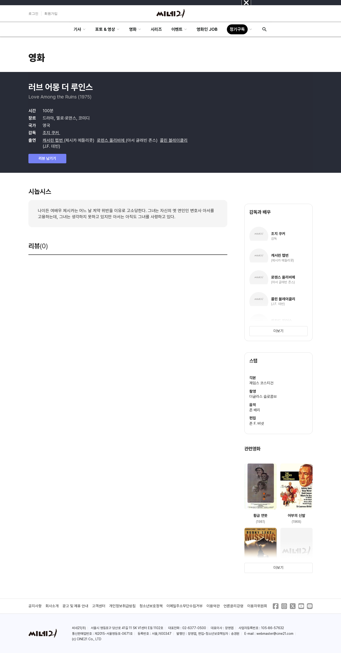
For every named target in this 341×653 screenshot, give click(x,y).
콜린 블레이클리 (174, 140)
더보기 (278, 331)
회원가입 (51, 13)
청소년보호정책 (151, 606)
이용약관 (213, 606)
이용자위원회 (257, 606)
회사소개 (52, 606)
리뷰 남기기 (47, 158)
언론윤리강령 (233, 606)
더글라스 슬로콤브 (263, 396)
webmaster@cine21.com (274, 633)
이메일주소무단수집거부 (184, 606)
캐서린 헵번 (53, 140)
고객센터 (98, 606)
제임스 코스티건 (261, 383)
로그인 (33, 13)
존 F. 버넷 (256, 423)
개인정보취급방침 (122, 606)
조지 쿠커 (51, 132)
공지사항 (35, 606)
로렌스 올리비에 (111, 140)
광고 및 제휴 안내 (76, 606)
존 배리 (254, 410)
